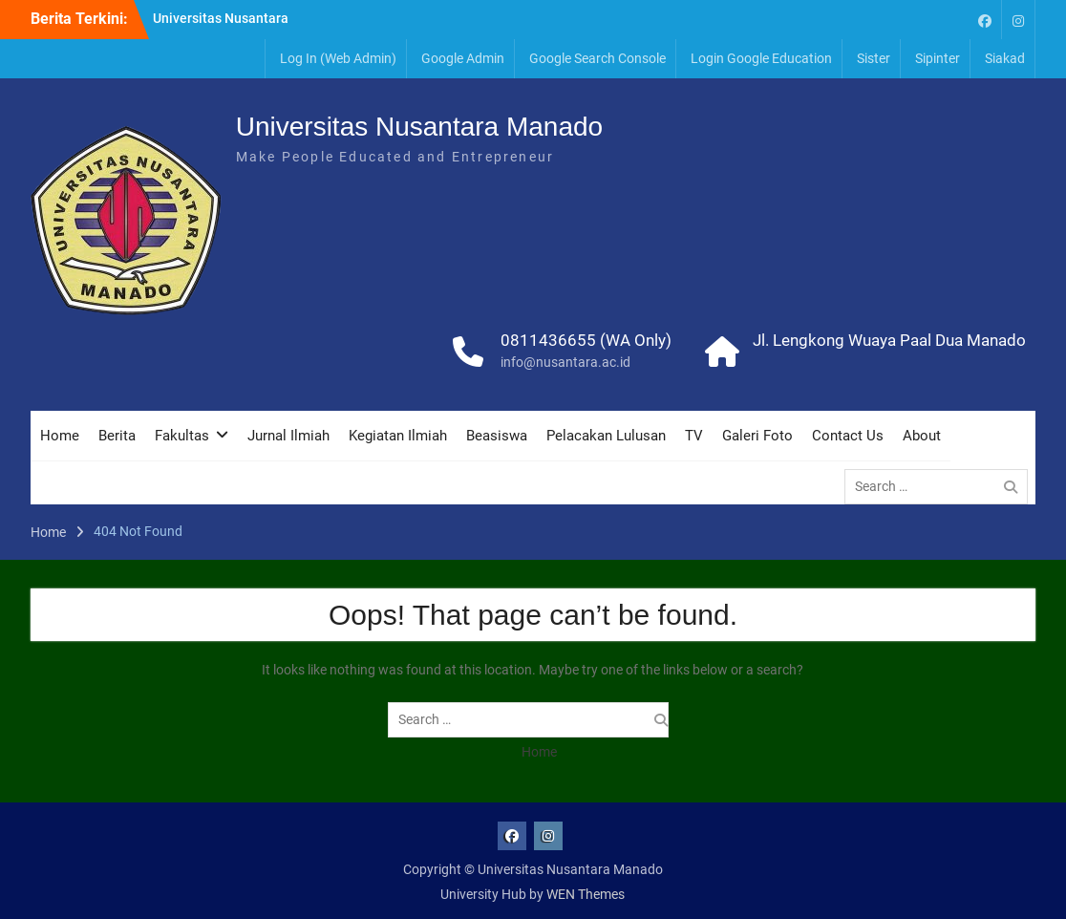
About (922, 435)
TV (694, 435)
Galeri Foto (757, 435)
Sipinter (937, 58)
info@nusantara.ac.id (565, 362)
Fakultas (182, 435)
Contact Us (848, 435)
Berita (117, 435)
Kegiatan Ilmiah (398, 435)
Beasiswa (496, 435)
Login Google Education (761, 58)
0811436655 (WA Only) (586, 340)
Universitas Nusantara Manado (419, 126)
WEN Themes (585, 894)
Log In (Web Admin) (338, 58)
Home (59, 435)
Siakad (1005, 58)
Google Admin (462, 58)
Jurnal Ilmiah (288, 435)
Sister (873, 58)
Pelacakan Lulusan (606, 435)
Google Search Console (597, 58)
